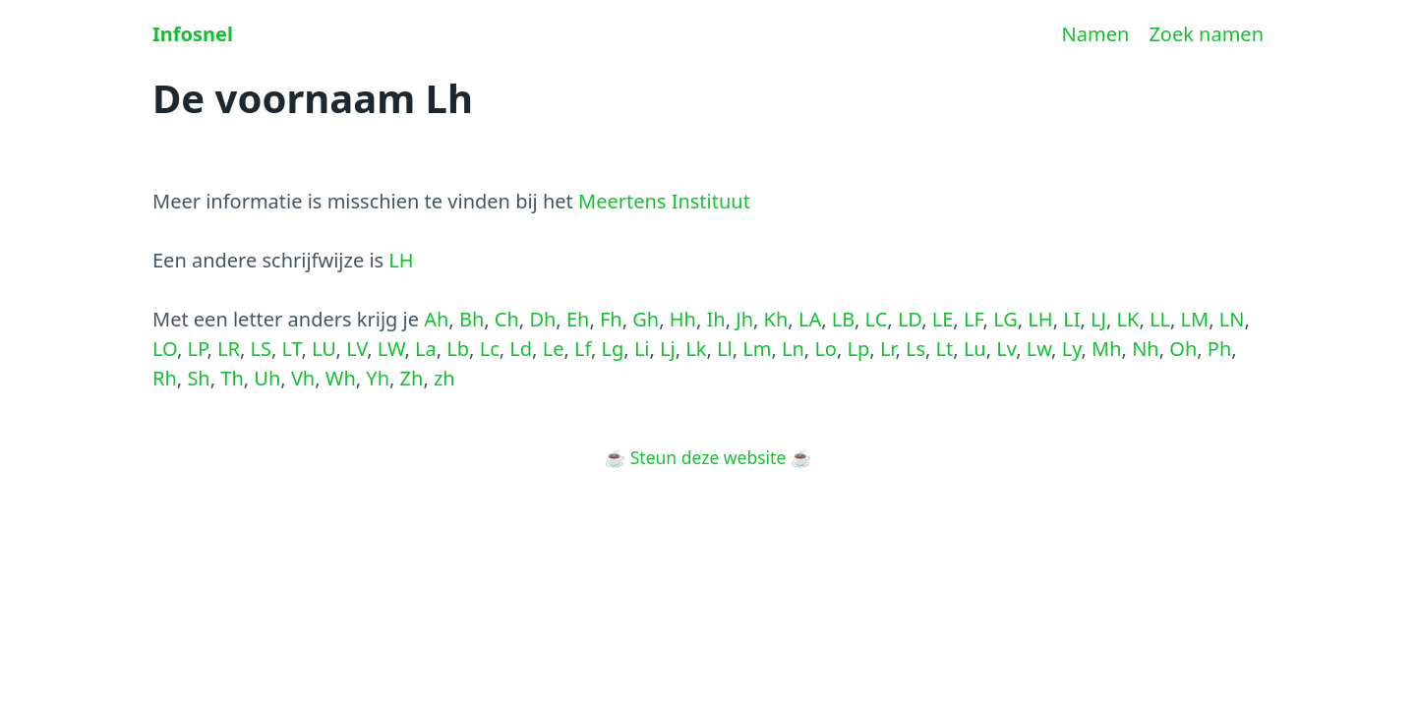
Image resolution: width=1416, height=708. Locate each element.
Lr (888, 348)
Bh (471, 319)
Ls (915, 348)
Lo (825, 348)
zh (444, 378)
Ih (716, 319)
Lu (975, 348)
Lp (859, 348)
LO (164, 348)
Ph (1219, 348)
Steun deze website (708, 457)
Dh (542, 319)
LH (400, 260)
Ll (725, 348)
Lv (1006, 348)
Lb (457, 348)
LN (1232, 319)
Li (642, 348)
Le (553, 348)
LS (261, 348)
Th (231, 378)
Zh (412, 378)
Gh (645, 319)
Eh (577, 319)
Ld (520, 348)
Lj (668, 348)
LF (973, 319)
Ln (793, 348)
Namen (1096, 34)
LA (809, 319)
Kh (776, 319)
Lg (613, 348)
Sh (198, 378)
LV (356, 348)
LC (876, 319)
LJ (1098, 319)
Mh (1107, 348)
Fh (611, 319)
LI (1071, 319)
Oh (1183, 348)
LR (228, 348)
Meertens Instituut (664, 201)
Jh (744, 319)
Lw (1039, 348)
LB (843, 319)
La (426, 348)
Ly (1072, 348)
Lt (945, 348)
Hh (683, 319)
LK (1128, 319)
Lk (695, 348)
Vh (303, 378)
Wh (340, 378)
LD (909, 319)
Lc (490, 348)
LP (196, 348)
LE (943, 319)
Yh (377, 378)
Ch (507, 319)
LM (1195, 319)
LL (1160, 319)
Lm (756, 348)
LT (292, 348)
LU (324, 348)
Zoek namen (1206, 34)
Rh (164, 378)
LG (1005, 319)
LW (391, 348)
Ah (436, 319)
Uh (267, 378)
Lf (582, 348)
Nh (1145, 348)
